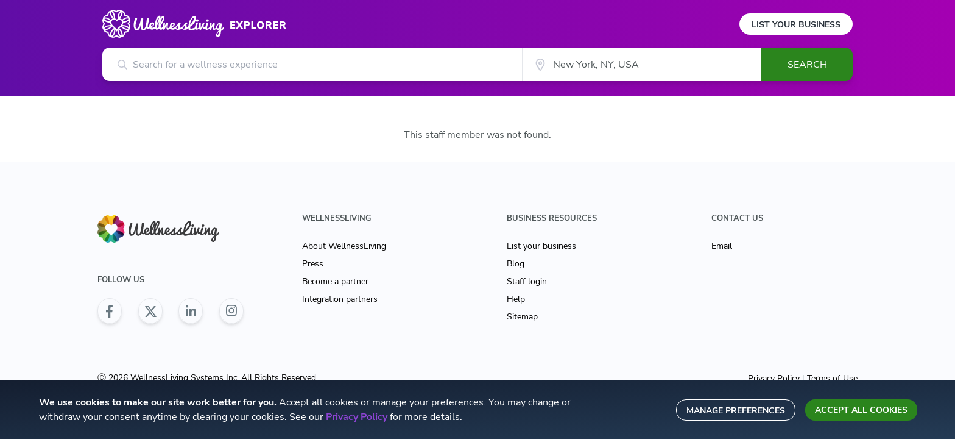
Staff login (527, 281)
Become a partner (335, 281)
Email (721, 246)
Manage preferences (735, 410)
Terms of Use (831, 378)
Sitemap (522, 317)
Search (807, 64)
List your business (541, 246)
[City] (641, 64)
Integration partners (340, 299)
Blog (515, 263)
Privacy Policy (775, 378)
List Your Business (796, 24)
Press (312, 263)
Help (516, 299)
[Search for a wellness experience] (312, 64)
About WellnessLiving (344, 246)
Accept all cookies (861, 410)
